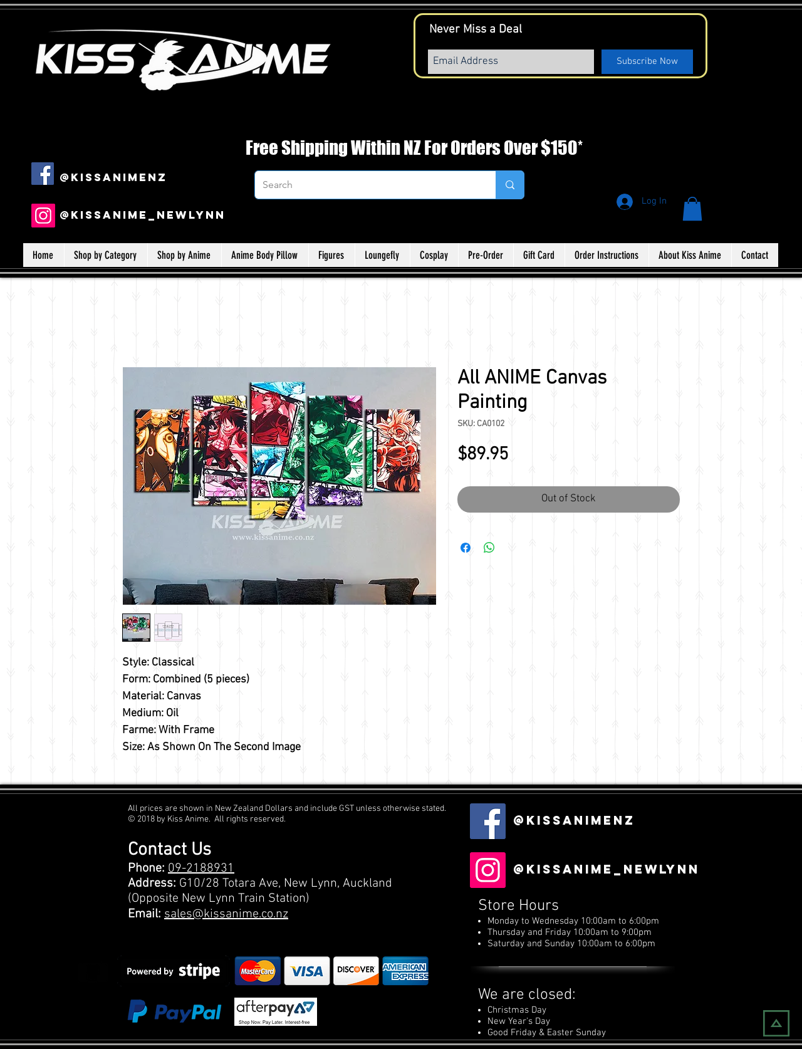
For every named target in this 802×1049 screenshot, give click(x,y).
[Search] (366, 185)
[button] (692, 209)
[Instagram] (43, 215)
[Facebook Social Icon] (42, 173)
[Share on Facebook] (465, 547)
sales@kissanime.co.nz (226, 914)
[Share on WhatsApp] (489, 547)
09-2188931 (201, 868)
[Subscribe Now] (647, 62)
